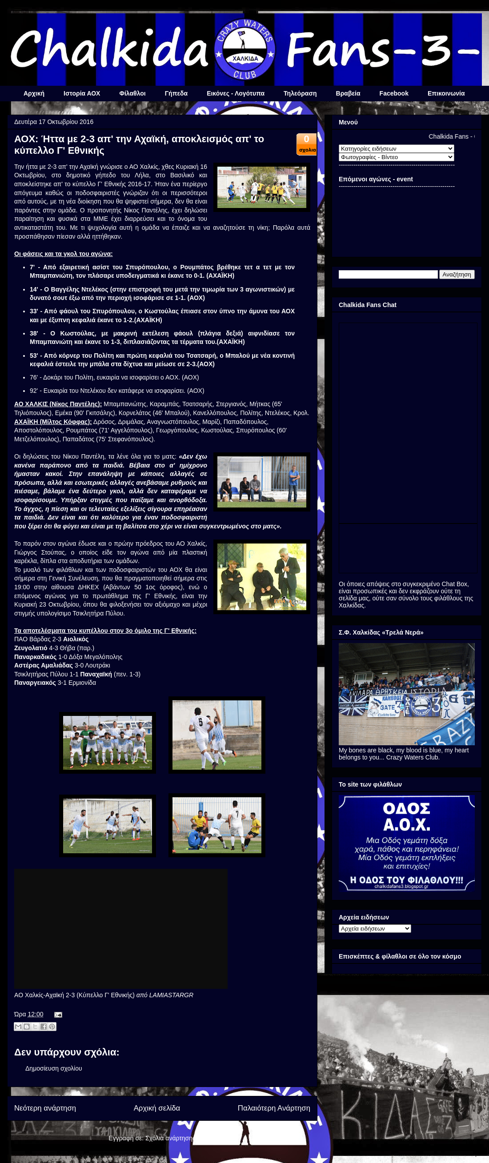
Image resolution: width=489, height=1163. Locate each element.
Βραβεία (348, 93)
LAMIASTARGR (171, 995)
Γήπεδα (176, 93)
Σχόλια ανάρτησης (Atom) (180, 1138)
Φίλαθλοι (132, 93)
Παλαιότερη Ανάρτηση (274, 1108)
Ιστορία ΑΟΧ (82, 93)
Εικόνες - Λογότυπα (236, 93)
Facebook (394, 93)
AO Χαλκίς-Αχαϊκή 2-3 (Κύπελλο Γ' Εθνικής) (74, 995)
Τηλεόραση (300, 93)
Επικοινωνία (446, 93)
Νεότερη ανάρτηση (45, 1108)
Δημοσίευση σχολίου (53, 1068)
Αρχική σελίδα (157, 1108)
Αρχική (34, 93)
